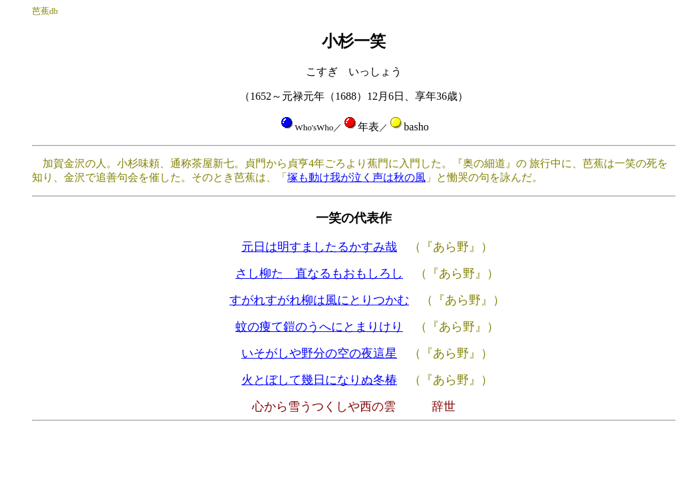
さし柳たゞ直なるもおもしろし (319, 273)
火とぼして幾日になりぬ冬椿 (319, 380)
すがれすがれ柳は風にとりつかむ (319, 300)
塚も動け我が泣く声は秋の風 (356, 177)
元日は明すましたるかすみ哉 (319, 246)
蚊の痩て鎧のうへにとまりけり (319, 326)
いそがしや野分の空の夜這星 (319, 353)
